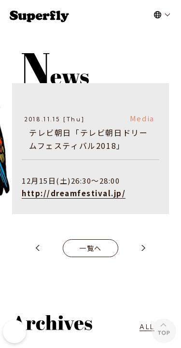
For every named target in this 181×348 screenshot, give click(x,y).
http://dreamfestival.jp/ (73, 193)
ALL (146, 327)
